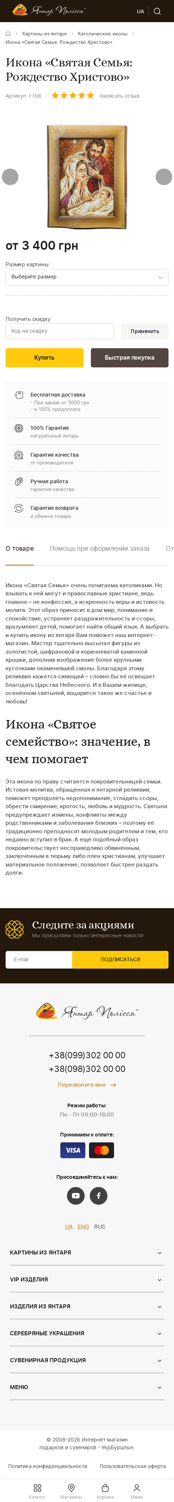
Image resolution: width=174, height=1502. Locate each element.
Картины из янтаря (44, 34)
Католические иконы (103, 34)
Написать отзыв (119, 96)
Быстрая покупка (129, 360)
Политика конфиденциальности (47, 1470)
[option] (100, 557)
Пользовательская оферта (133, 1470)
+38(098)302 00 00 (87, 1073)
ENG (83, 1230)
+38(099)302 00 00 (87, 1059)
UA (69, 1230)
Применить (143, 333)
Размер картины (27, 264)
